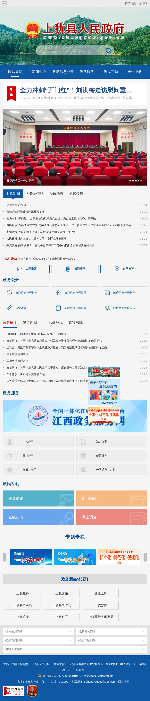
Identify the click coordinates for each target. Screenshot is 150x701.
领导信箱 (15, 499)
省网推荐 (79, 268)
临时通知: (11, 258)
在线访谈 (15, 517)
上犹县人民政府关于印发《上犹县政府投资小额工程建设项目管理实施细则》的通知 (57, 347)
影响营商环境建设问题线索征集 (25, 211)
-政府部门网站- (14, 640)
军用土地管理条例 (17, 360)
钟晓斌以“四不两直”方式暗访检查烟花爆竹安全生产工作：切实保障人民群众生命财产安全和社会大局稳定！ (70, 225)
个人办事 (28, 441)
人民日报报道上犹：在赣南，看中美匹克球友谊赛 (36, 238)
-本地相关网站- (14, 649)
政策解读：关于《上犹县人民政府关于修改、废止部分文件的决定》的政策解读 (54, 367)
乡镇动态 (56, 193)
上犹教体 (101, 605)
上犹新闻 (13, 193)
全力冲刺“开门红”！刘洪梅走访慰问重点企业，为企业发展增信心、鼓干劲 (77, 90)
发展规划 (30, 323)
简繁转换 (130, 3)
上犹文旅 (61, 593)
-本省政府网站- (14, 631)
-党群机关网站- (87, 631)
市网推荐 (128, 268)
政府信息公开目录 (75, 292)
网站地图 (123, 681)
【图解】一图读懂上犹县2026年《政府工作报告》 (36, 334)
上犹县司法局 (22, 605)
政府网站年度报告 (124, 308)
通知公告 (76, 193)
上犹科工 (61, 617)
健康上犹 (101, 593)
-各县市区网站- (87, 640)
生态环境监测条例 (17, 354)
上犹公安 (22, 617)
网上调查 (89, 517)
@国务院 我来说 (16, 205)
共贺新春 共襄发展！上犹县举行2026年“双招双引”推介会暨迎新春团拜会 (50, 245)
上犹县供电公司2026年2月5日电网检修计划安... (47, 258)
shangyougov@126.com (100, 681)
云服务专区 (29, 469)
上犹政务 (22, 593)
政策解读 (10, 323)
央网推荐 (31, 268)
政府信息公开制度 (124, 292)
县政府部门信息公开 (76, 308)
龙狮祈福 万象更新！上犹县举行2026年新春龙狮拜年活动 (41, 231)
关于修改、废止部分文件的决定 (25, 374)
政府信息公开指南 (26, 292)
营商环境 (56, 323)
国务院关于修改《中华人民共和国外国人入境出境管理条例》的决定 (47, 381)
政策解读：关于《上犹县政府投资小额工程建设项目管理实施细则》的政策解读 (54, 340)
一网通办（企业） (107, 469)
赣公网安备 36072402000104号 (62, 676)
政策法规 (76, 323)
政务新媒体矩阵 (75, 579)
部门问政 (89, 499)
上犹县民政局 (61, 605)
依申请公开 (22, 308)
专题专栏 (75, 537)
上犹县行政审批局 (100, 617)
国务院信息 (34, 193)
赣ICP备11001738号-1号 (121, 664)
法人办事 (101, 441)
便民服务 (101, 455)
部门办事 (28, 455)
